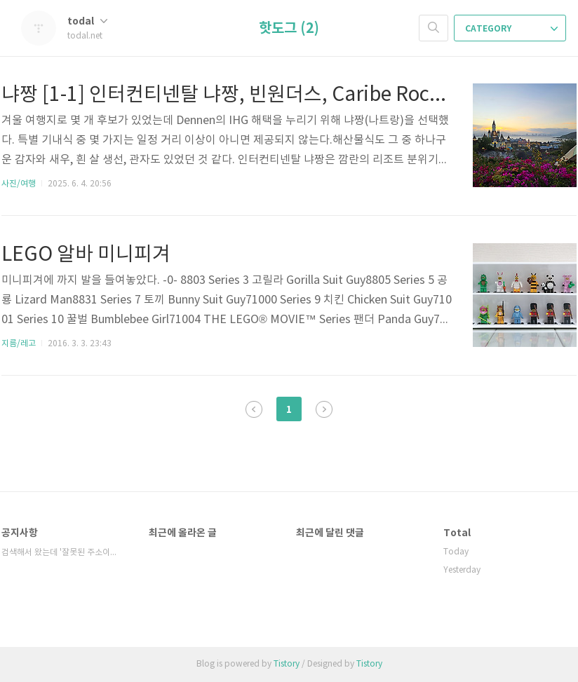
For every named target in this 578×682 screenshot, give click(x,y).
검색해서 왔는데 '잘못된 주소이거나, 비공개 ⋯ (61, 552)
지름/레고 (18, 343)
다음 (324, 409)
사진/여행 (18, 184)
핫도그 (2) (289, 28)
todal (87, 21)
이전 (254, 409)
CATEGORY (511, 29)
